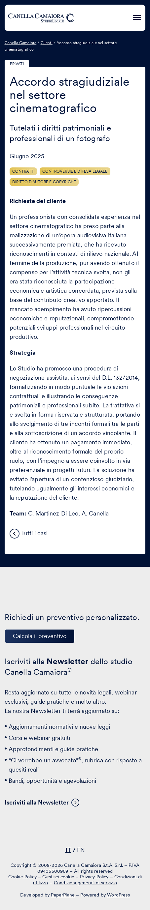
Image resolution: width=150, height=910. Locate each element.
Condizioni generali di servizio (85, 882)
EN (81, 849)
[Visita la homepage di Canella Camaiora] (41, 18)
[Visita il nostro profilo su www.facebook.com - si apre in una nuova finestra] (73, 831)
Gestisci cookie (58, 876)
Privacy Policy (94, 876)
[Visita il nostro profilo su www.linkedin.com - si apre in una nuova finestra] (53, 831)
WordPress (118, 894)
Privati (17, 64)
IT (68, 849)
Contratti (23, 171)
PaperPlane (63, 894)
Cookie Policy (22, 876)
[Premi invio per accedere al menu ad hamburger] (137, 17)
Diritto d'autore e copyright (44, 182)
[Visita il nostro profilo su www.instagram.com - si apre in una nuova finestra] (94, 831)
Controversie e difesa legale (74, 171)
